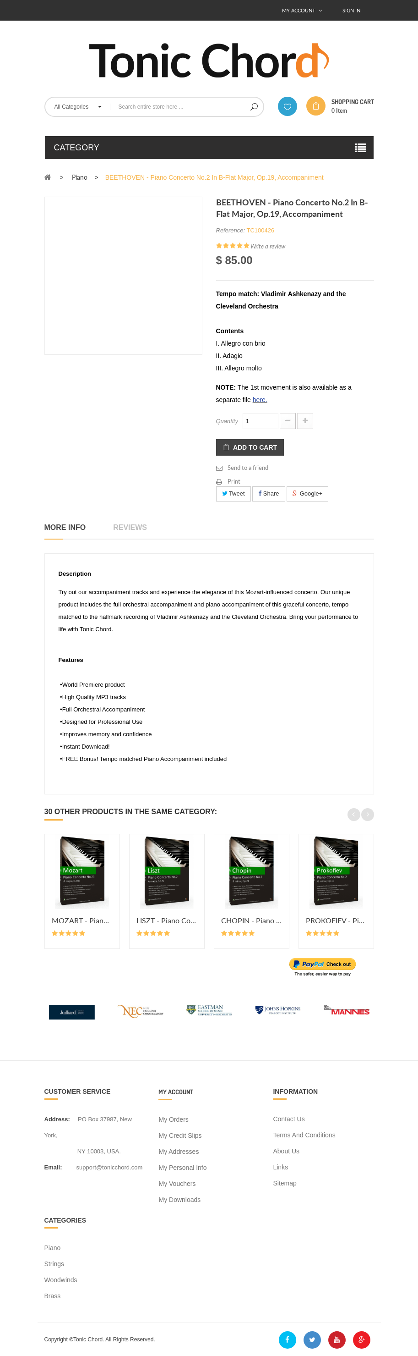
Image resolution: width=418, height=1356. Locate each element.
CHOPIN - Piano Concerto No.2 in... (251, 920)
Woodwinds (60, 1280)
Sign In (351, 10)
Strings (54, 1264)
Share (268, 493)
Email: (53, 1167)
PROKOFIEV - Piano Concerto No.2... (336, 920)
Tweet (233, 493)
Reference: (230, 230)
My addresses (178, 1151)
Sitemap (284, 1183)
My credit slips (179, 1135)
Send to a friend (248, 467)
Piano (52, 1247)
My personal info (182, 1167)
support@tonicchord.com (109, 1167)
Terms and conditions (304, 1135)
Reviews (130, 527)
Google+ (307, 493)
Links (280, 1167)
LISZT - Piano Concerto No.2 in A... (166, 920)
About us (286, 1151)
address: (57, 1119)
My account (175, 1092)
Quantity (227, 421)
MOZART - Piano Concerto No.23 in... (82, 920)
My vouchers (176, 1183)
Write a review (267, 246)
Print (234, 481)
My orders (173, 1119)
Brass (52, 1296)
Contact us (288, 1119)
